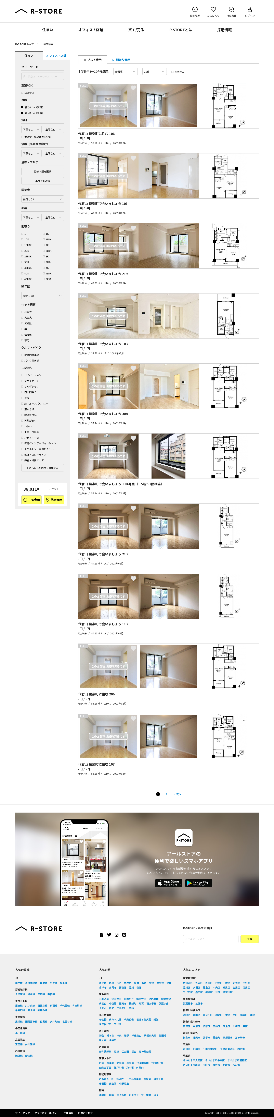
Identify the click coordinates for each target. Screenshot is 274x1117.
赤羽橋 (102, 1083)
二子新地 (121, 1095)
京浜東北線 (31, 982)
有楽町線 (77, 1005)
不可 (25, 340)
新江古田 (121, 1079)
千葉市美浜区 (227, 1049)
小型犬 (26, 312)
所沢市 (236, 1065)
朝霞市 (226, 1065)
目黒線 (43, 1021)
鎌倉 (148, 1095)
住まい (47, 29)
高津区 (186, 1026)
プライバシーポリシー (47, 1113)
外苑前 (140, 1067)
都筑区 (244, 1014)
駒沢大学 (166, 998)
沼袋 (116, 1051)
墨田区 (199, 992)
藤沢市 (196, 1037)
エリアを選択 (42, 180)
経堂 (156, 1019)
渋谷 (119, 982)
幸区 (245, 1026)
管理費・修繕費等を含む (36, 136)
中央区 (216, 987)
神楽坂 (110, 1063)
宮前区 (216, 1026)
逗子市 (206, 1037)
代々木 (127, 982)
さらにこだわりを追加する (43, 467)
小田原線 (20, 1033)
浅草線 (31, 994)
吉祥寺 (102, 987)
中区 (227, 1014)
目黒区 (209, 982)
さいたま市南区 (191, 1065)
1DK (25, 239)
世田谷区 (188, 982)
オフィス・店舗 (56, 56)
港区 (227, 982)
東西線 (53, 1005)
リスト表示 (92, 60)
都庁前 (147, 1079)
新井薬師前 (105, 1051)
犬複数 (26, 323)
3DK (25, 262)
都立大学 (141, 998)
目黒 (111, 982)
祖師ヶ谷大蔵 (143, 1019)
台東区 (236, 987)
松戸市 (241, 1049)
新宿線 (51, 994)
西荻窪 (122, 987)
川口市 (206, 1065)
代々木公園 (142, 1063)
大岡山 (102, 1008)
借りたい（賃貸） (32, 107)
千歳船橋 (129, 1019)
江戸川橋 (119, 1067)
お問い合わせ (85, 1113)
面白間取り (29, 392)
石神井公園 (145, 1051)
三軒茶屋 (104, 998)
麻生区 (226, 1026)
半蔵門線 (20, 1010)
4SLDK (26, 279)
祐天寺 (122, 1003)
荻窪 (138, 987)
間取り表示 (121, 60)
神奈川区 (208, 1014)
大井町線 (55, 1021)
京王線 (19, 1044)
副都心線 (42, 1010)
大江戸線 (20, 994)
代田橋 (162, 1035)
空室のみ (27, 92)
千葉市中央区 (210, 1049)
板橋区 (209, 992)
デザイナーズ (30, 380)
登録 (249, 939)
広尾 (101, 1063)
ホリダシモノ (30, 386)
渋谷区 (199, 982)
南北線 (31, 1010)
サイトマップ (22, 1113)
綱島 (111, 1095)
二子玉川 (121, 1008)
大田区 (196, 987)
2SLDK (26, 256)
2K (46, 245)
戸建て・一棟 (30, 437)
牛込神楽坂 (135, 1079)
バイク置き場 (30, 360)
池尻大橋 (153, 998)
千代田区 (188, 992)
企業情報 (68, 1113)
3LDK (47, 262)
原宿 (136, 982)
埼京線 (63, 982)
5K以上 (48, 279)
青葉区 (196, 1014)
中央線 (53, 982)
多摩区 (206, 1026)
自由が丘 (129, 998)
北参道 (120, 1063)
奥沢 (111, 1008)
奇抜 (25, 397)
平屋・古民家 (30, 432)
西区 (235, 1014)
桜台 (133, 1051)
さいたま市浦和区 (237, 1060)
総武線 (43, 982)
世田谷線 (67, 1021)
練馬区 (226, 987)
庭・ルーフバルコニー (35, 403)
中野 (151, 982)
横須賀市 (228, 1037)
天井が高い (29, 420)
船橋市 (196, 1049)
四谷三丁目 (105, 1067)
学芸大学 (116, 998)
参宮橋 (102, 1019)
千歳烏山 (136, 1035)
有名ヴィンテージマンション (38, 443)
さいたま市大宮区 (193, 1060)
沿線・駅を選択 (42, 171)
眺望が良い (29, 415)
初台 (101, 1035)
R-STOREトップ (24, 44)
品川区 (186, 987)
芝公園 (112, 1083)
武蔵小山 (164, 1003)
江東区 (246, 987)
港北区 (186, 1014)
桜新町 (132, 1003)
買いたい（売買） (32, 113)
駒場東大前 (150, 1035)
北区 (217, 992)
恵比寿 (102, 982)
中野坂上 (124, 1083)
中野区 (246, 982)
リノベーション (31, 375)
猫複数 (26, 334)
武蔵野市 (188, 1003)
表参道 (130, 1063)
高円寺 (112, 987)
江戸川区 (228, 992)
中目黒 (112, 1003)
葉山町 (216, 1037)
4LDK (47, 273)
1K (46, 233)
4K (46, 267)
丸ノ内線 (30, 1005)
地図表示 (53, 500)
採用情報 (224, 29)
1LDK (47, 239)
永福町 (112, 1040)
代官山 (102, 1003)
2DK (25, 250)
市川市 (186, 1049)
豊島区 (206, 987)
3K (46, 256)
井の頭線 (30, 1044)
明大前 (102, 1040)
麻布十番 (158, 1079)
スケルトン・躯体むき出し (37, 449)
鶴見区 (219, 1014)
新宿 (144, 982)
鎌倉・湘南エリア (32, 460)
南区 (252, 1014)
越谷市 (216, 1065)
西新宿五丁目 (106, 1079)
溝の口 (102, 1095)
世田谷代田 (105, 1024)
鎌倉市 (186, 1037)
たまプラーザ (136, 1095)
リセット (54, 489)
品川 (131, 987)
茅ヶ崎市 (240, 1037)
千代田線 (65, 1005)
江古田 (125, 1051)
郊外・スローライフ (33, 454)
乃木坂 (130, 1067)
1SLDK (26, 245)
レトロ (26, 426)
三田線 (41, 994)
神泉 (119, 1035)
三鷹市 (199, 1003)
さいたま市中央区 (215, 1060)
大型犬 (26, 317)
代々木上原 (157, 1063)
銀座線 (19, 1005)
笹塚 (126, 1035)
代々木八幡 (115, 1019)
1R (24, 233)
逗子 (156, 1095)
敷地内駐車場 (30, 355)
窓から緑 (27, 409)
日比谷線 (42, 1005)
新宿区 (236, 982)
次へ (178, 794)
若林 (131, 1008)
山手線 (19, 982)
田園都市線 (31, 1021)
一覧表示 (31, 500)
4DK (25, 273)
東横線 (19, 1021)
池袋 (169, 982)
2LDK (47, 250)
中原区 (196, 1026)
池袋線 (19, 1055)
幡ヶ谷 (110, 1035)
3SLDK (26, 267)
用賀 (141, 1003)
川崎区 (236, 1026)
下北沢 (117, 1024)
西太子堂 (151, 1003)
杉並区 (219, 982)
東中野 (160, 982)
